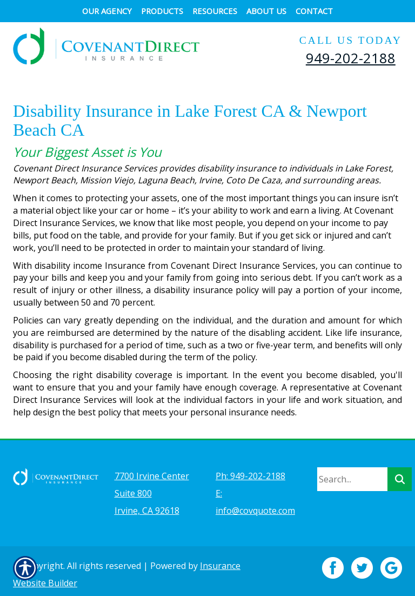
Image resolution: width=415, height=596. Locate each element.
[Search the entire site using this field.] (352, 473)
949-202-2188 (351, 58)
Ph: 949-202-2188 (250, 469)
